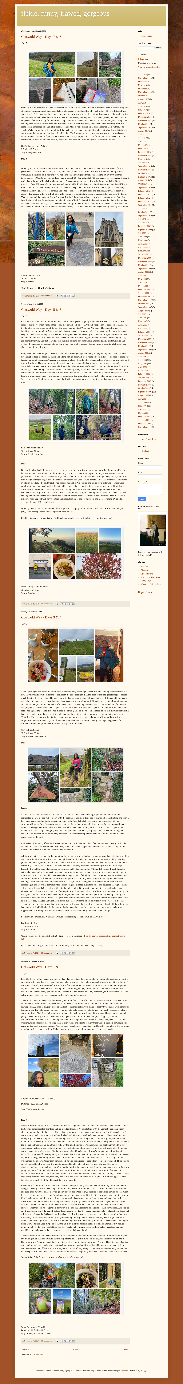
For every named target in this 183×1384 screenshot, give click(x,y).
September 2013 (145, 187)
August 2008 (143, 272)
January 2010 (143, 223)
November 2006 (145, 342)
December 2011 (144, 201)
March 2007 (143, 328)
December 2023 (144, 82)
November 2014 (145, 170)
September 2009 (145, 230)
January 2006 (143, 378)
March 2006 (143, 371)
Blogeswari (145, 570)
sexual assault (146, 36)
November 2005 (145, 385)
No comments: (47, 296)
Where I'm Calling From (151, 584)
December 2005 (144, 381)
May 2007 (142, 321)
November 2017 (145, 120)
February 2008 (144, 289)
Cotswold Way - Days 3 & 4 (41, 617)
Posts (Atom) (38, 1354)
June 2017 (142, 138)
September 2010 (145, 215)
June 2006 (142, 360)
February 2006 (144, 374)
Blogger (143, 1371)
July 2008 (142, 275)
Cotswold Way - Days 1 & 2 (41, 967)
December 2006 (144, 339)
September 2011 (145, 205)
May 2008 (142, 279)
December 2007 (144, 297)
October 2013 (144, 184)
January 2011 (143, 208)
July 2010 (142, 219)
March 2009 (143, 247)
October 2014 (144, 173)
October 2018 (144, 96)
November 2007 (145, 300)
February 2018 (144, 113)
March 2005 (143, 413)
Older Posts (124, 1349)
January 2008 (143, 293)
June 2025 (142, 74)
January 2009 (143, 254)
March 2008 (143, 286)
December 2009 (144, 226)
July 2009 (142, 233)
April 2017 (142, 142)
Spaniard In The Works (150, 577)
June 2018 (142, 106)
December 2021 (144, 89)
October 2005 (144, 388)
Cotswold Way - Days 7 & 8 (41, 37)
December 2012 (144, 194)
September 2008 (145, 268)
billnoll (126, 1371)
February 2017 (144, 149)
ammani (144, 59)
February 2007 (144, 332)
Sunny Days (146, 581)
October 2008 (144, 265)
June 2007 (142, 318)
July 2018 (142, 103)
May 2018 (142, 110)
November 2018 (145, 92)
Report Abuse (145, 592)
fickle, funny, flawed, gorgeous (65, 13)
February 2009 (144, 251)
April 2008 (142, 283)
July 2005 (142, 399)
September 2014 (145, 177)
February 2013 (144, 191)
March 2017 (143, 145)
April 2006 (142, 367)
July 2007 (142, 314)
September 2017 (145, 127)
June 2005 (142, 402)
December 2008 (144, 258)
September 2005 (145, 392)
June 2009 (142, 237)
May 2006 (142, 364)
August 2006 (143, 353)
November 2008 (145, 261)
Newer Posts (27, 1349)
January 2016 (143, 163)
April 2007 (142, 325)
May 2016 (142, 159)
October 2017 (144, 124)
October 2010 (144, 212)
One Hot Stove (147, 574)
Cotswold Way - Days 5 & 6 (41, 309)
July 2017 (142, 134)
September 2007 (145, 307)
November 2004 (145, 427)
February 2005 (144, 416)
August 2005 (143, 395)
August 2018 (143, 99)
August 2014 (143, 180)
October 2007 (144, 304)
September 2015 (145, 166)
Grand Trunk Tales (148, 439)
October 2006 (144, 346)
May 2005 (142, 406)
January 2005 (143, 420)
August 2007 (143, 311)
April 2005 (142, 409)
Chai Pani (145, 451)
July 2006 (142, 356)
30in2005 (145, 567)
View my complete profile (149, 67)
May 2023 (142, 85)
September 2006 (145, 349)
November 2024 (145, 78)
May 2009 (142, 240)
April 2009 (142, 244)
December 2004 (144, 423)
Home (75, 1349)
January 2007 (143, 335)
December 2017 (144, 117)
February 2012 (144, 198)
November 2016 (145, 156)
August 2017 (143, 131)
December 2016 (144, 152)
